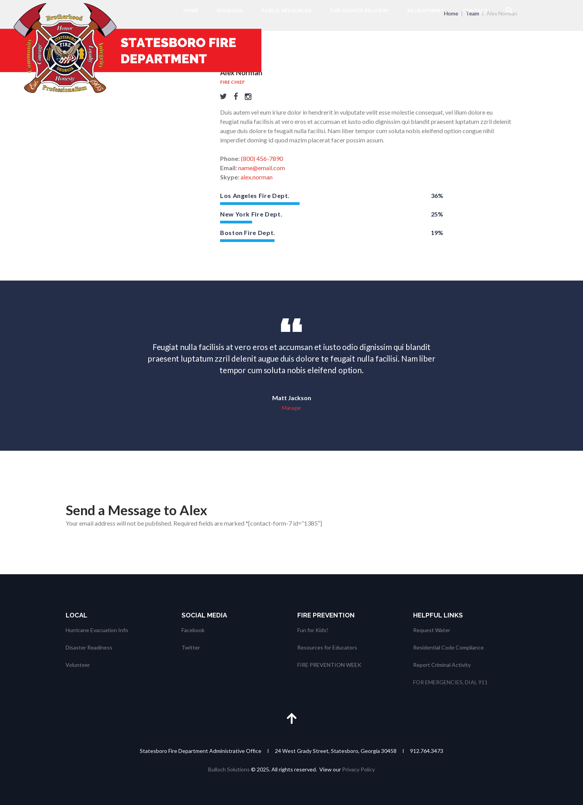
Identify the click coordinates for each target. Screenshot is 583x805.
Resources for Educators (327, 647)
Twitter (190, 647)
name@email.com (261, 167)
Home (190, 11)
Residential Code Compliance (448, 647)
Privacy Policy (358, 769)
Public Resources (286, 11)
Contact (475, 11)
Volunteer (78, 664)
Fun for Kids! (312, 630)
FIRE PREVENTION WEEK (329, 664)
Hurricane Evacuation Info (97, 630)
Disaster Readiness (89, 647)
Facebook (193, 630)
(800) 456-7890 (262, 158)
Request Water (431, 630)
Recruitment (425, 11)
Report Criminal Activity (442, 664)
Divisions (230, 11)
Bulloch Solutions (229, 769)
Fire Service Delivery (359, 11)
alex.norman (257, 177)
